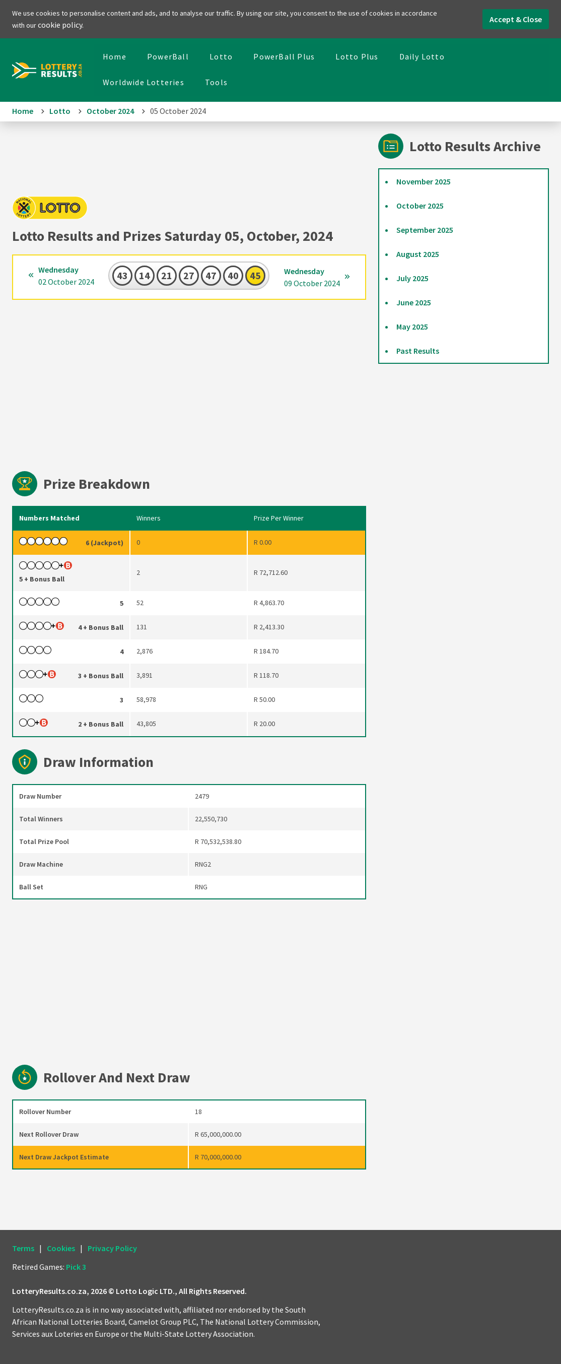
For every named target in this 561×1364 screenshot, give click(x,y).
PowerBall (168, 56)
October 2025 (420, 206)
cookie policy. (61, 25)
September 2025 (424, 230)
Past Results (417, 351)
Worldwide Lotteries (143, 82)
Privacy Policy (112, 1248)
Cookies (61, 1248)
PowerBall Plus (284, 56)
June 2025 (413, 302)
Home (114, 56)
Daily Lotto (422, 56)
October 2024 (110, 111)
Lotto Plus (356, 56)
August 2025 (417, 254)
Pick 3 (76, 1267)
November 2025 (423, 181)
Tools (216, 82)
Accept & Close (515, 19)
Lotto (221, 56)
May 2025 (412, 326)
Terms (23, 1248)
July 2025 (412, 278)
